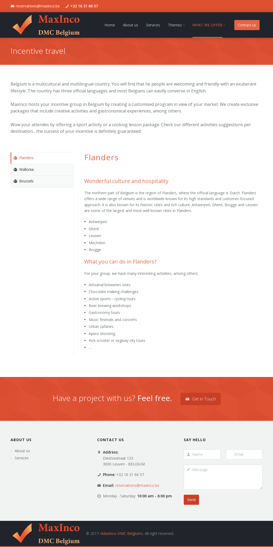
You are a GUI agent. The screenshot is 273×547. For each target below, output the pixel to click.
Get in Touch (200, 399)
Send (191, 499)
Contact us (247, 24)
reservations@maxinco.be (38, 5)
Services (22, 457)
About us (21, 439)
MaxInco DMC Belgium (121, 533)
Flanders (23, 157)
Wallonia (23, 169)
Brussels (23, 180)
